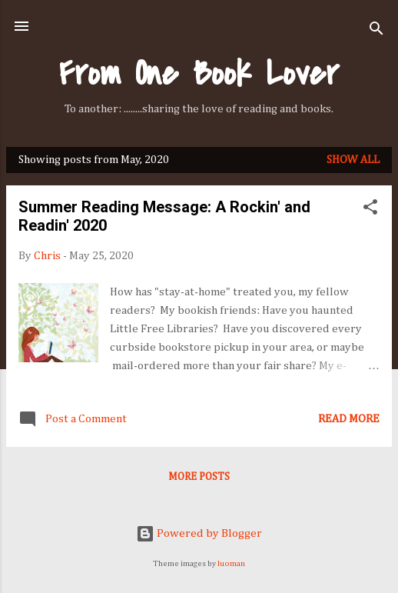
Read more (349, 419)
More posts (199, 476)
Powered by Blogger (199, 533)
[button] (370, 210)
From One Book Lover (199, 73)
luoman (231, 564)
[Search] (376, 31)
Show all (353, 159)
